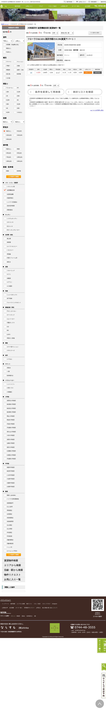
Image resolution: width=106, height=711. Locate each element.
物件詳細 (97, 72)
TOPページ (5, 24)
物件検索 (17, 6)
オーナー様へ (76, 6)
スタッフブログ (46, 603)
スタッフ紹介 (52, 6)
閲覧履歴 (93, 2)
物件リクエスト (12, 574)
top (6, 6)
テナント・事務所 (15, 616)
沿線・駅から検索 (13, 570)
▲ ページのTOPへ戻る (96, 110)
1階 (35, 616)
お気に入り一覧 (12, 579)
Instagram (54, 603)
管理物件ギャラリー (29, 607)
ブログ (41, 6)
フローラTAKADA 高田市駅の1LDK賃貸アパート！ (51, 39)
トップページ (5, 603)
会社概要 (87, 6)
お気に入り (29, 6)
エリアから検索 (12, 565)
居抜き (23, 616)
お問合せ (38, 607)
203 (31, 72)
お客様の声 (64, 6)
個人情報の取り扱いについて (49, 607)
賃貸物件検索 (11, 560)
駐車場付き (29, 616)
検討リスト (29, 603)
